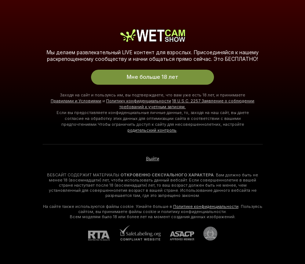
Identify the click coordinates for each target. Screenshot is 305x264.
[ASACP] (177, 236)
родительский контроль (152, 130)
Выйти (152, 158)
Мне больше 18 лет (152, 77)
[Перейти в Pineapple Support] (205, 234)
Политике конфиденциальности (206, 206)
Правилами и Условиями (76, 100)
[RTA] (103, 236)
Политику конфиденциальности (138, 100)
